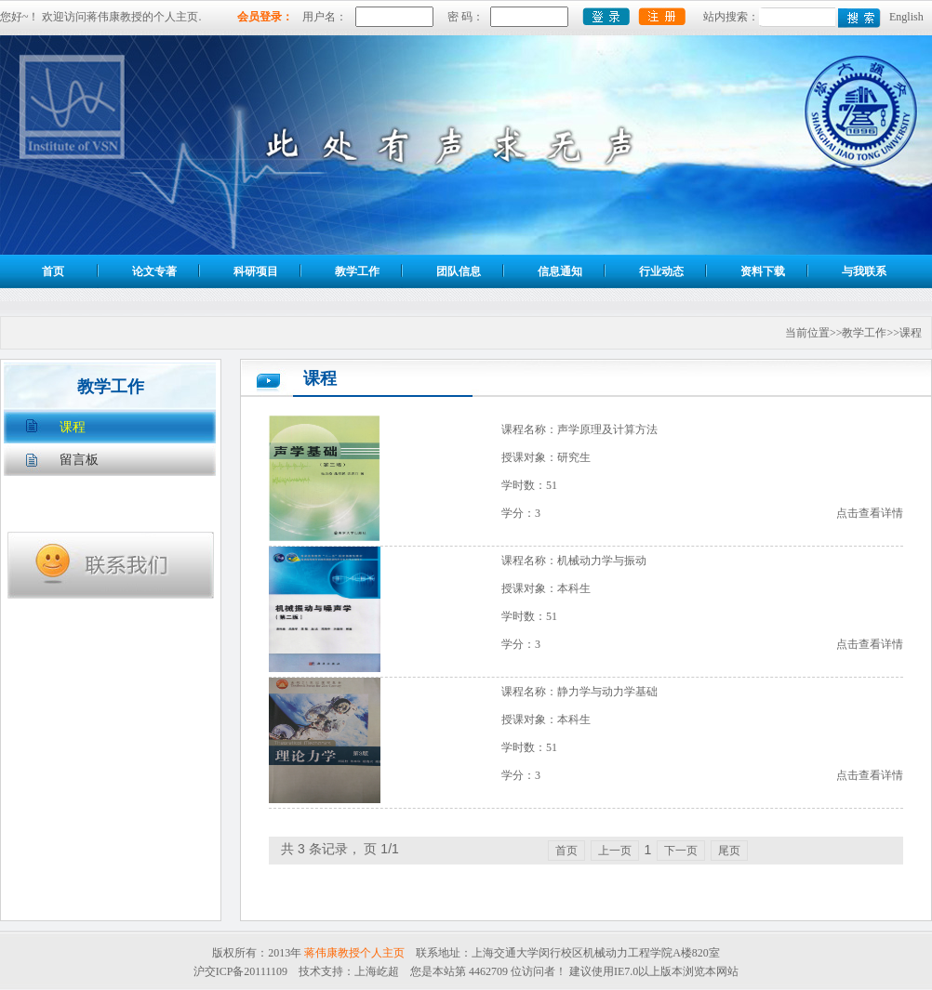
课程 (73, 427)
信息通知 (560, 271)
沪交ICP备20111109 (240, 971)
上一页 (615, 850)
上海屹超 (376, 971)
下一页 (681, 850)
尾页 (729, 850)
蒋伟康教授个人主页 (354, 952)
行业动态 (661, 271)
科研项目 (255, 271)
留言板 (79, 460)
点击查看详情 (869, 513)
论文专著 (154, 271)
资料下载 (762, 271)
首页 (53, 271)
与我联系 (864, 271)
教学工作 (357, 271)
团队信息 (458, 271)
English (906, 16)
